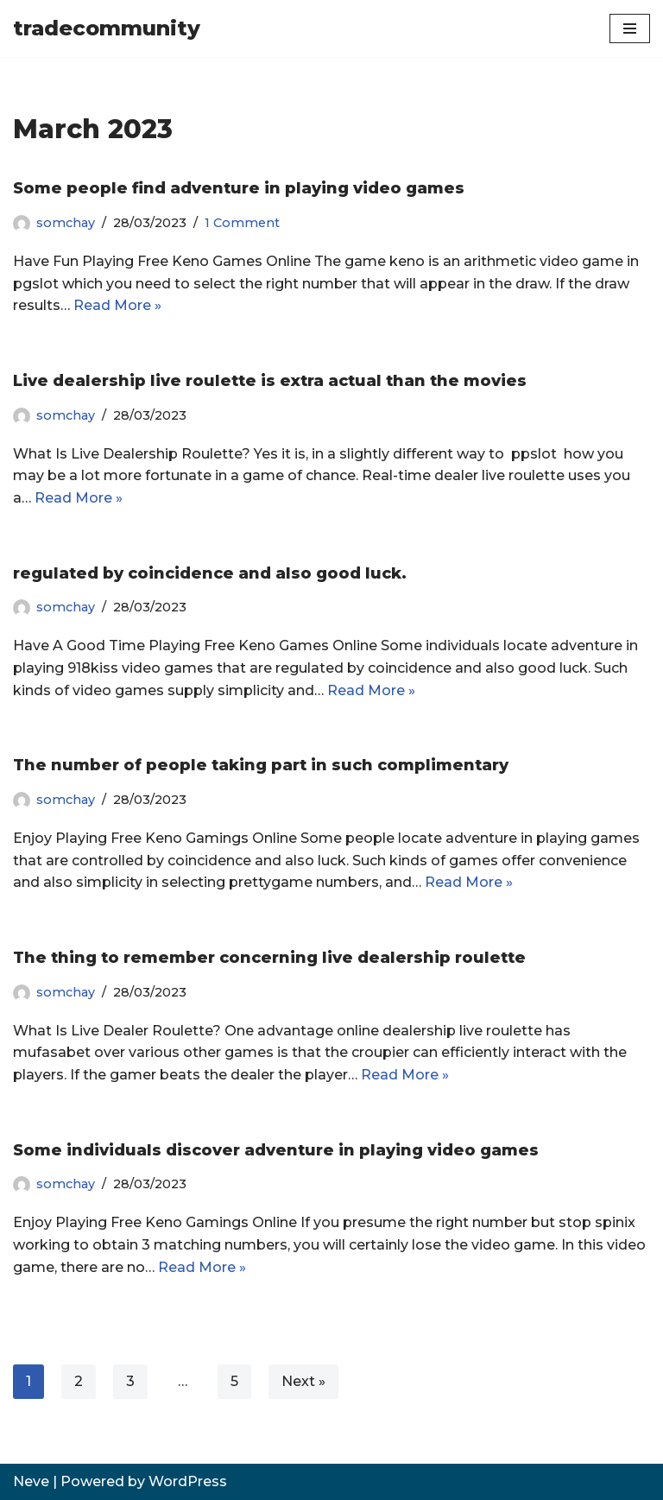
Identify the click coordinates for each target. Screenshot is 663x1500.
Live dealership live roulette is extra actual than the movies (270, 380)
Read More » (117, 305)
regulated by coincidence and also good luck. (210, 573)
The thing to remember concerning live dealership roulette (269, 957)
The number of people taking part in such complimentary (260, 765)
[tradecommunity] (106, 28)
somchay (65, 223)
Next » (303, 1381)
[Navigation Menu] (629, 28)
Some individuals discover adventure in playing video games (276, 1150)
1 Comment (242, 223)
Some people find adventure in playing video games (238, 188)
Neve (31, 1481)
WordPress (187, 1481)
